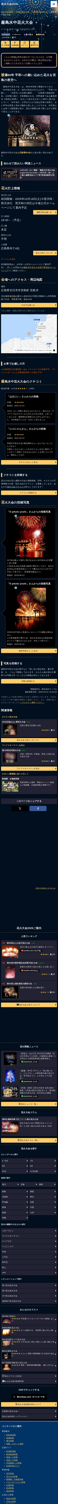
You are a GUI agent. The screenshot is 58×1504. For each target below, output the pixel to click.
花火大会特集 (12, 1476)
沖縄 (4, 1218)
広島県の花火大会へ (10, 1411)
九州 (32, 1213)
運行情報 (10, 1441)
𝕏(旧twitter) (16, 34)
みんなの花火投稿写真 (13, 1381)
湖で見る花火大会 (9, 1291)
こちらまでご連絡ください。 (32, 702)
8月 (3, 1166)
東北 (32, 1197)
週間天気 (34, 44)
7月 (31, 1161)
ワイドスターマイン (10, 1236)
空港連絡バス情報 (13, 1463)
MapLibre (27, 350)
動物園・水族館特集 (14, 1479)
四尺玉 (5, 1262)
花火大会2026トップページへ (14, 1416)
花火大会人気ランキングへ (28, 740)
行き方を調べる (28, 305)
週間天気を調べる (44, 212)
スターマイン (7, 1231)
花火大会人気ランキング (28, 1004)
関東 (4, 1191)
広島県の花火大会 (40, 12)
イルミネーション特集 (15, 1482)
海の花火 (28, 35)
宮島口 (15, 296)
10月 (4, 1171)
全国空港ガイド (13, 1466)
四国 (4, 1213)
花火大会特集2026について (28, 1404)
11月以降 (34, 1171)
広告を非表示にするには (45, 888)
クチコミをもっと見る (28, 462)
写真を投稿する (28, 681)
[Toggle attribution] (54, 350)
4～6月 (5, 1161)
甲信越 (5, 1202)
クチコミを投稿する (28, 493)
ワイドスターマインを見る (28, 768)
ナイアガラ (7, 1241)
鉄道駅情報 (11, 1451)
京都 (22, 1184)
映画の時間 (11, 1499)
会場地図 (15, 44)
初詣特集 (10, 1488)
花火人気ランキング (44, 253)
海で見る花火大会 (9, 1285)
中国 (32, 1207)
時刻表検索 (11, 1435)
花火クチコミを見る (12, 1376)
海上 (4, 1267)
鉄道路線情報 (12, 1454)
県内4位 (40, 35)
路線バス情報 (12, 1457)
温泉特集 (10, 1491)
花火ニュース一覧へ (28, 1104)
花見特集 (10, 1473)
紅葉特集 (10, 1485)
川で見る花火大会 (9, 1296)
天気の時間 (11, 1501)
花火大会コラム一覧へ (28, 1140)
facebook (6, 34)
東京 (4, 1184)
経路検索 (10, 1438)
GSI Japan (39, 350)
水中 (4, 1273)
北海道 (5, 1197)
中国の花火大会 (22, 12)
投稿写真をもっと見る (28, 651)
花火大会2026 (9, 4)
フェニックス (7, 1246)
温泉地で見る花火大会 (11, 1301)
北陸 (32, 1202)
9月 (31, 1166)
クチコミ (24, 44)
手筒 (4, 1252)
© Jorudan (48, 350)
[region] (29, 333)
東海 (4, 1207)
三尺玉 (5, 1257)
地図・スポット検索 (14, 1444)
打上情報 (5, 44)
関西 (32, 1191)
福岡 (41, 1184)
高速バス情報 (12, 1460)
